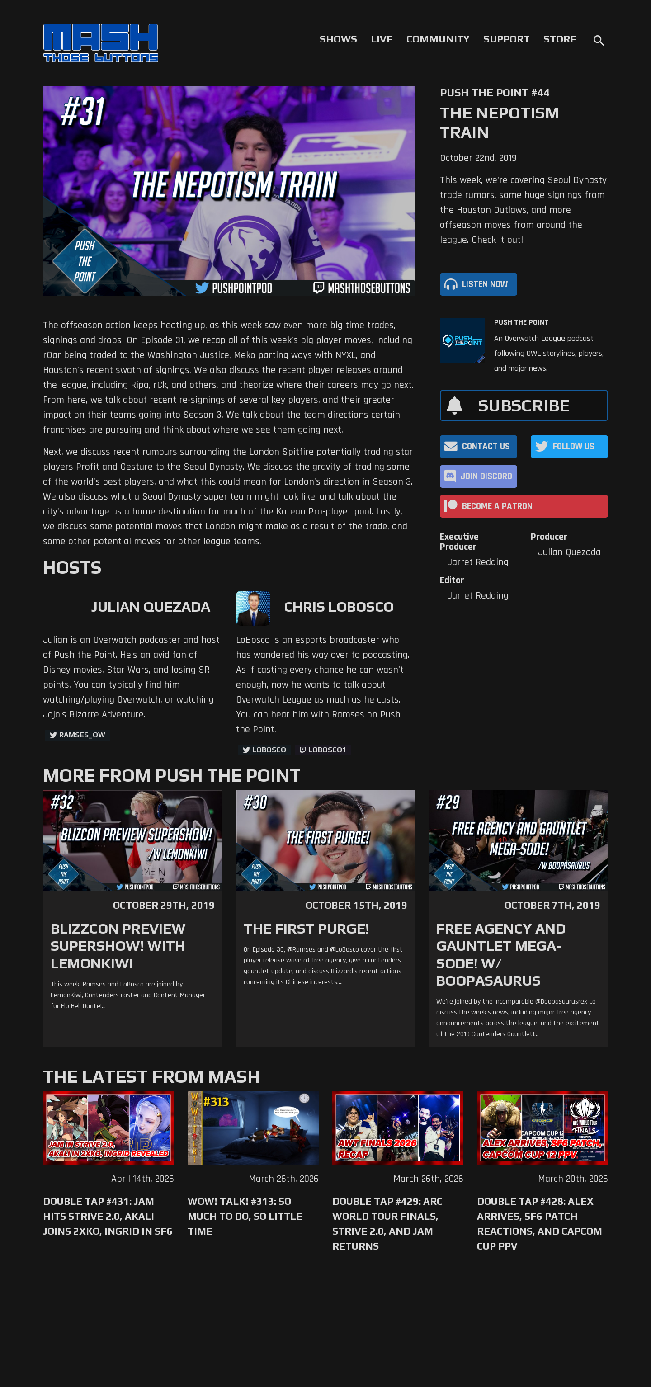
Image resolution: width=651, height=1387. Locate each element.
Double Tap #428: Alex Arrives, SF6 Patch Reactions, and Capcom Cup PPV (539, 1223)
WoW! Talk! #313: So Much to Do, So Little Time (245, 1216)
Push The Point (521, 322)
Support (506, 39)
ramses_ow (82, 735)
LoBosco (269, 749)
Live (382, 39)
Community (438, 39)
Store (559, 39)
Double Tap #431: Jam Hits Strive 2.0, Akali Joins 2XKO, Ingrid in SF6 (108, 1216)
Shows (338, 39)
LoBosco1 (327, 749)
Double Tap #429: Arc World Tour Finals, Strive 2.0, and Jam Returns (387, 1223)
